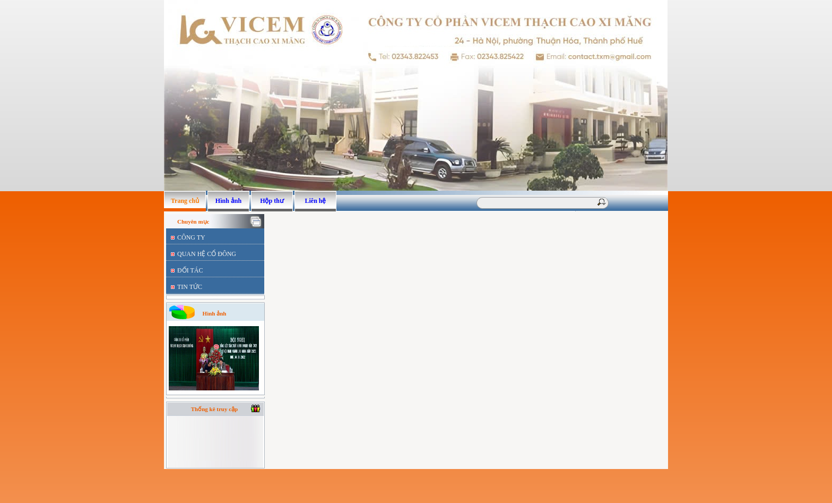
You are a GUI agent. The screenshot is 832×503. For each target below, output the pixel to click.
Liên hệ (315, 200)
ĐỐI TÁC (190, 270)
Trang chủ (185, 200)
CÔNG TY (191, 237)
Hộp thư (272, 200)
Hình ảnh (228, 200)
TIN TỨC (189, 287)
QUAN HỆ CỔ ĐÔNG (206, 254)
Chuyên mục (193, 221)
